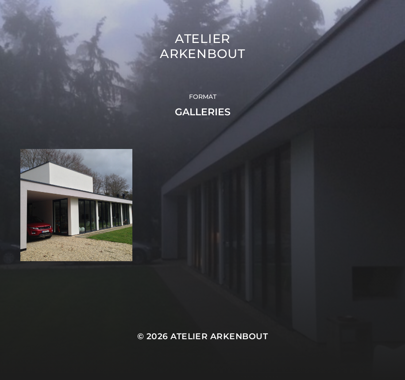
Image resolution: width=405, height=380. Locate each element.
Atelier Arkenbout (202, 46)
